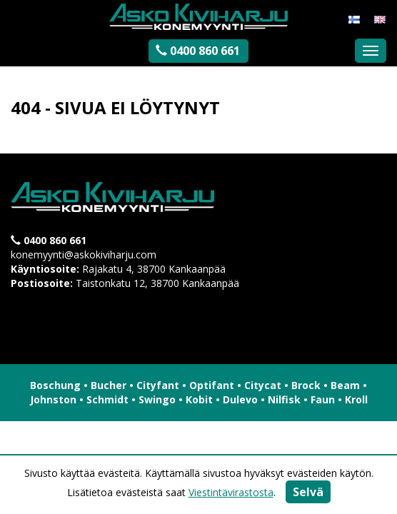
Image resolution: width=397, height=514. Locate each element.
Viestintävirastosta (231, 492)
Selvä (308, 492)
